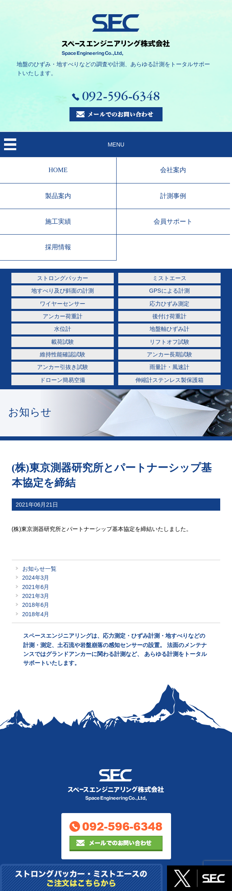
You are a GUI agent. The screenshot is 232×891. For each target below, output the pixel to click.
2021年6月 (36, 587)
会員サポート (173, 221)
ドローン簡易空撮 (62, 380)
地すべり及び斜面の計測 (62, 290)
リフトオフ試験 (169, 342)
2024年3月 (36, 577)
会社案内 (173, 169)
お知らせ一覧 (39, 568)
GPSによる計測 (169, 290)
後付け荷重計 (169, 316)
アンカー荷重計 (62, 316)
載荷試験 (62, 342)
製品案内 (58, 195)
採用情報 (58, 247)
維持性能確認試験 (62, 354)
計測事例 (173, 195)
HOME (57, 169)
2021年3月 (36, 596)
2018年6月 (36, 605)
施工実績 (58, 221)
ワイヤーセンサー (62, 303)
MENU (116, 144)
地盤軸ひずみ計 (169, 329)
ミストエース (169, 278)
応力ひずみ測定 (169, 303)
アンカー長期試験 (169, 354)
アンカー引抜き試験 (62, 367)
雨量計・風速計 (169, 367)
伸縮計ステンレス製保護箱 (169, 380)
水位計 (62, 329)
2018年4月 (36, 614)
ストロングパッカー (62, 278)
